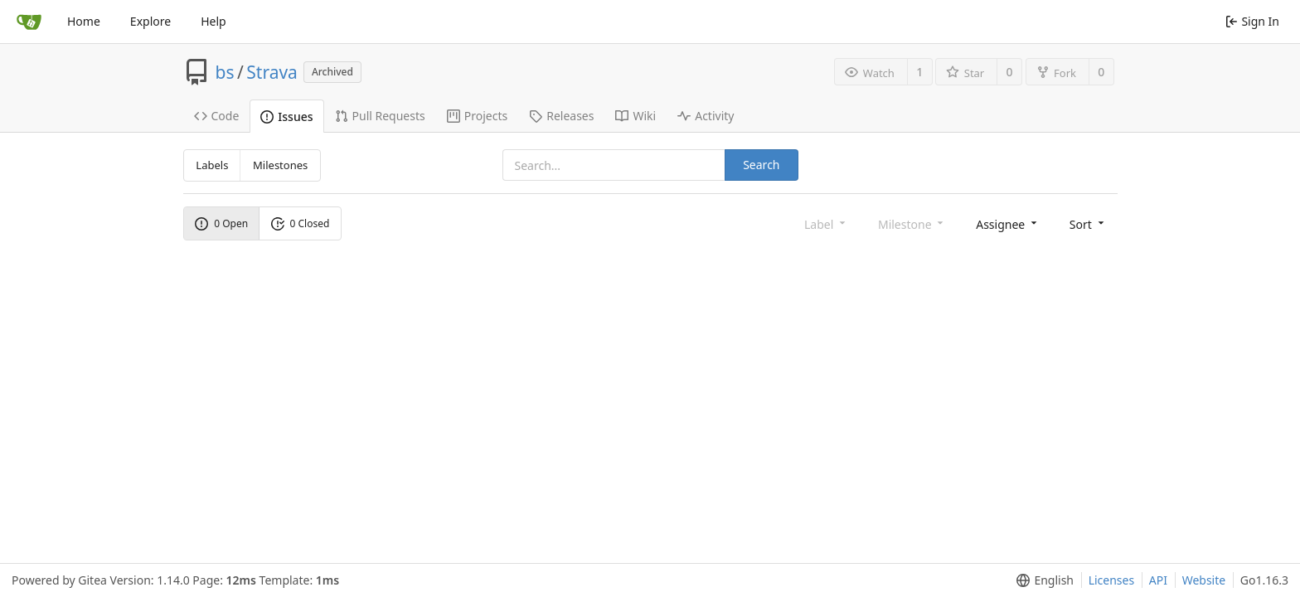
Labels (212, 165)
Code (217, 116)
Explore (150, 21)
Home (83, 21)
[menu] (1007, 223)
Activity (705, 116)
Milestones (280, 165)
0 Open (221, 223)
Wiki (635, 116)
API (1158, 580)
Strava (272, 72)
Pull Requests (380, 116)
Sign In (1252, 21)
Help (213, 21)
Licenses (1112, 580)
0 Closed (300, 223)
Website (1204, 580)
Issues (286, 116)
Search (761, 164)
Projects (477, 116)
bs (225, 72)
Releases (561, 116)
